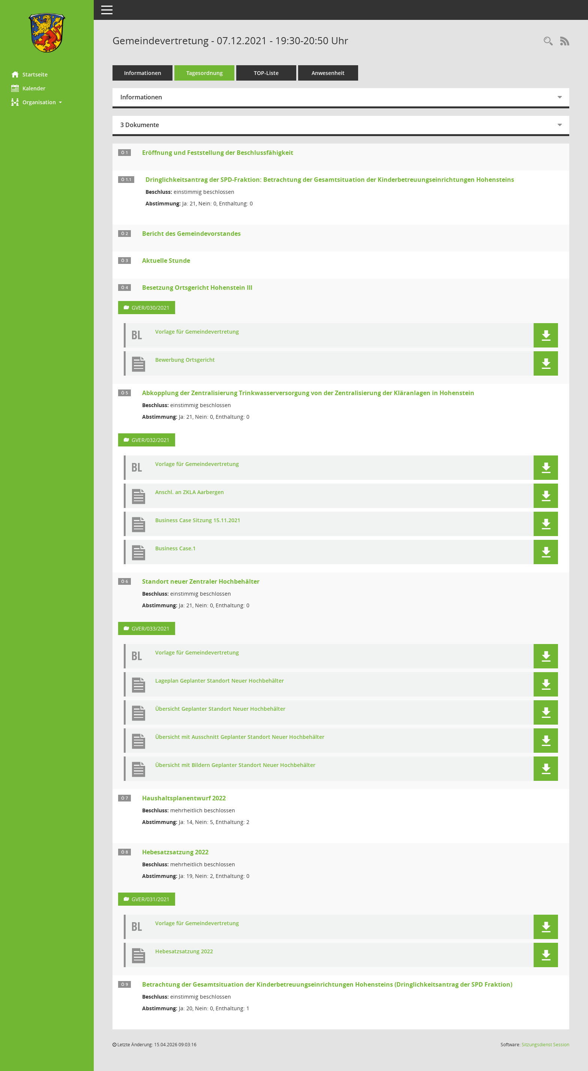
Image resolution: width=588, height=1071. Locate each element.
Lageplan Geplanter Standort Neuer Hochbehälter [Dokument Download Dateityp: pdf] (219, 681)
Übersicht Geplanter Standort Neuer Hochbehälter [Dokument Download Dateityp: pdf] (220, 709)
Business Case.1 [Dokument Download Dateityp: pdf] (175, 548)
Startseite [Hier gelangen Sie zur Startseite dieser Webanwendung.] (29, 74)
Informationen (142, 72)
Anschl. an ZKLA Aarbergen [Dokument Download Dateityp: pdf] (189, 492)
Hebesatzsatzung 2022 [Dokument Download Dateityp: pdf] (184, 951)
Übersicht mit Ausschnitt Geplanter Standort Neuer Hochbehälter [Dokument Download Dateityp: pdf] (239, 737)
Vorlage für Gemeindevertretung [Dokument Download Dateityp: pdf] (197, 332)
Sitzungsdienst (545, 1044)
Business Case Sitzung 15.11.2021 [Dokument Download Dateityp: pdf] (197, 520)
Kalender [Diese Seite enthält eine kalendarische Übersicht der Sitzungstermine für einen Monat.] (28, 88)
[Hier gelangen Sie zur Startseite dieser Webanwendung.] (47, 32)
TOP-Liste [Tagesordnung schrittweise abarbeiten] (266, 72)
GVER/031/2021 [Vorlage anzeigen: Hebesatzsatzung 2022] (151, 899)
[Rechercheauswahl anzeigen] (548, 41)
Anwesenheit (328, 72)
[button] (47, 102)
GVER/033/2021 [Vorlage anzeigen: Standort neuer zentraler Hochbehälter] (151, 628)
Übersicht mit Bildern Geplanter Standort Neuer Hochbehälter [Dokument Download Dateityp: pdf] (235, 765)
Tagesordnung (204, 72)
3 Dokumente (139, 125)
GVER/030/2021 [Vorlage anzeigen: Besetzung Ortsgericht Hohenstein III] (151, 307)
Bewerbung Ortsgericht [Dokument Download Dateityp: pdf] (185, 360)
